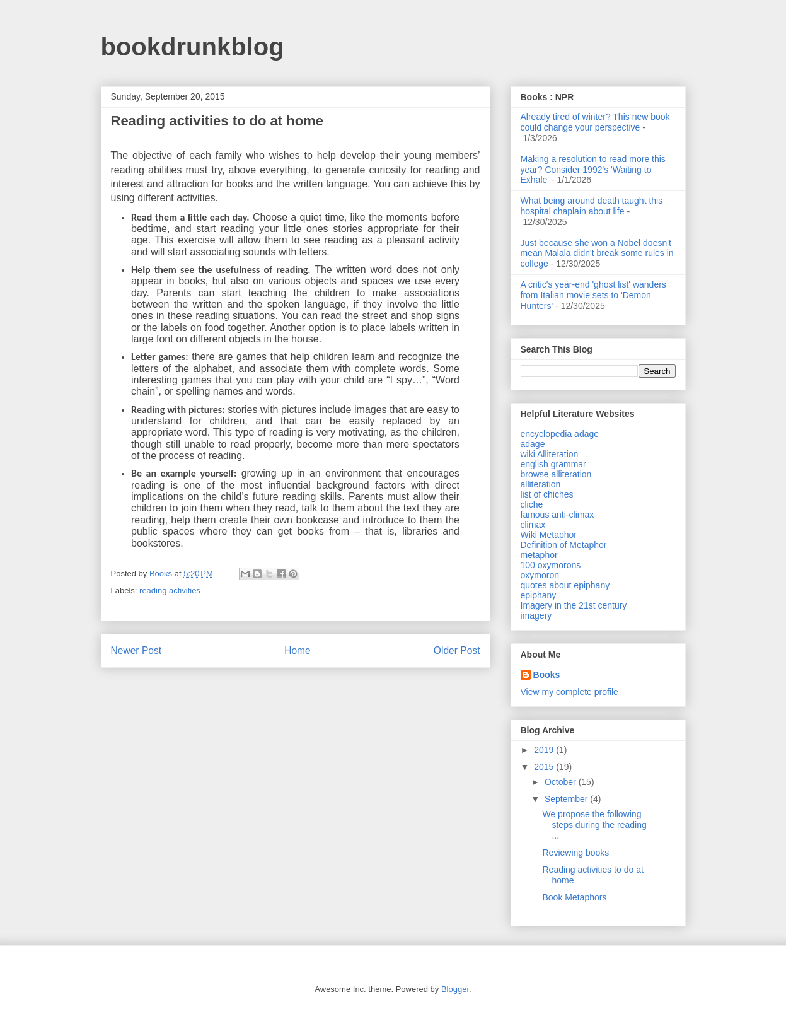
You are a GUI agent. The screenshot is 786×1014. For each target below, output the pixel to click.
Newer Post (136, 650)
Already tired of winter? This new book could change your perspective (595, 122)
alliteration (541, 484)
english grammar (553, 464)
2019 (545, 750)
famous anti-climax (557, 515)
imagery (536, 615)
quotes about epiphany (565, 585)
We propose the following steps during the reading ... (594, 825)
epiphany (539, 595)
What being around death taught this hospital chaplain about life (592, 205)
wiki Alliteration (550, 454)
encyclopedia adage (560, 434)
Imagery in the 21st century (574, 605)
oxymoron (540, 575)
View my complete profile (569, 692)
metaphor (539, 555)
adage (533, 444)
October (562, 782)
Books (546, 675)
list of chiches (547, 494)
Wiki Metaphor (549, 535)
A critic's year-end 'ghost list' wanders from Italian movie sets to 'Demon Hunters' (593, 295)
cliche (532, 504)
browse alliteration (556, 474)
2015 (545, 767)
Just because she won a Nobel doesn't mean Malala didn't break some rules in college (597, 253)
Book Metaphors (574, 897)
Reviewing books (575, 853)
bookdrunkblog (192, 47)
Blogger (455, 989)
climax (533, 525)
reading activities (169, 590)
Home (297, 650)
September (567, 799)
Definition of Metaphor (564, 545)
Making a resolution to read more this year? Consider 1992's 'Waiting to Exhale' (593, 169)
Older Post (457, 650)
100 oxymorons (551, 565)
